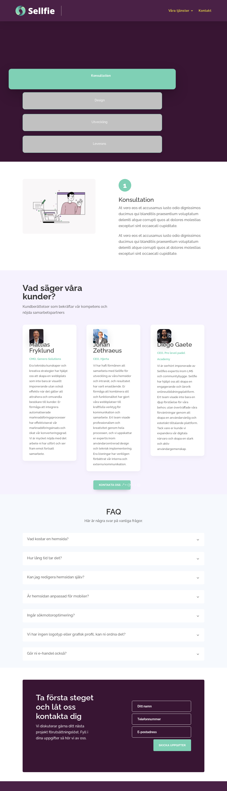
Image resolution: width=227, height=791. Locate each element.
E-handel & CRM (102, 754)
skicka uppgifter (171, 675)
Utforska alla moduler (143, 772)
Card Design (135, 746)
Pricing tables (137, 754)
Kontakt (205, 10)
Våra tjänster (178, 10)
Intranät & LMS (100, 763)
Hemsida (96, 746)
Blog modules (137, 763)
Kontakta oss (109, 419)
